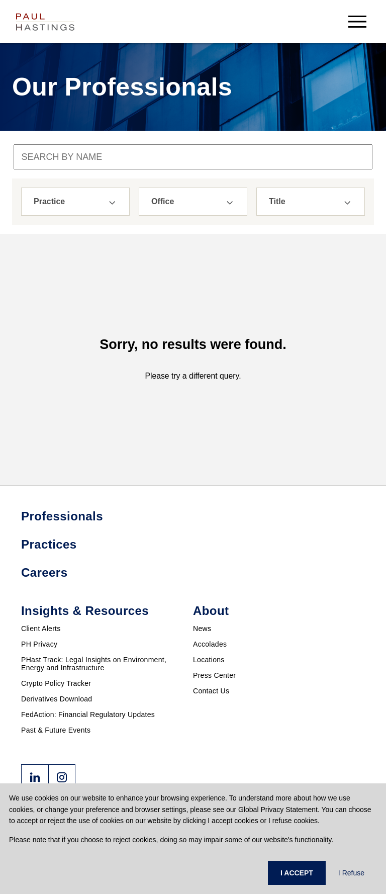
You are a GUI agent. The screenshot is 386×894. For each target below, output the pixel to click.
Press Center (214, 675)
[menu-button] (357, 21)
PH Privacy (39, 644)
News (202, 628)
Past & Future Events (55, 730)
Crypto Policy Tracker (56, 683)
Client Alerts (41, 628)
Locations (209, 660)
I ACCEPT (296, 873)
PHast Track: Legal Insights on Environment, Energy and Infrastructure (93, 664)
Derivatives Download (56, 699)
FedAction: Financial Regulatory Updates (88, 714)
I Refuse (351, 873)
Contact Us (211, 691)
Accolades (210, 644)
